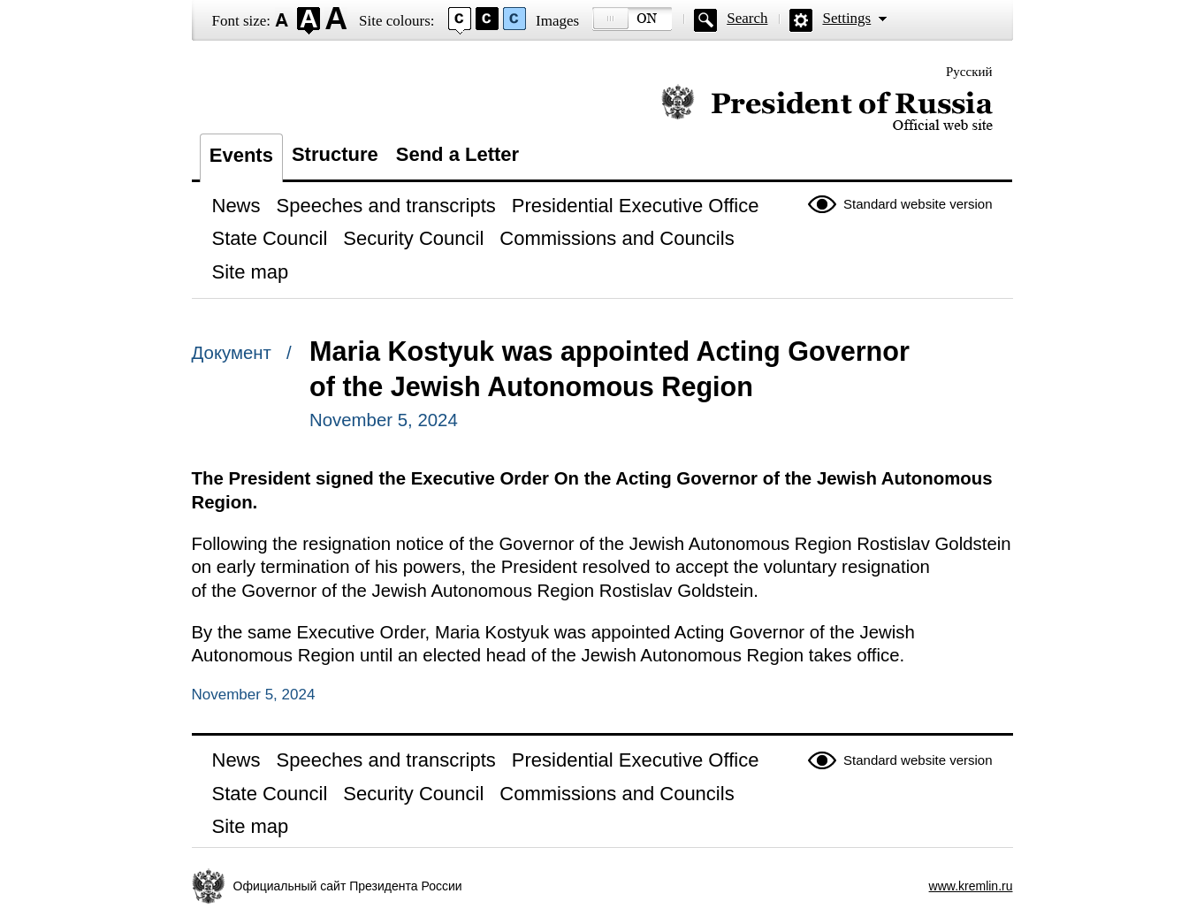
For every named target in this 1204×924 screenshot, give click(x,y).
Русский (969, 72)
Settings (846, 18)
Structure (335, 154)
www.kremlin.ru (971, 886)
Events (241, 155)
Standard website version (917, 203)
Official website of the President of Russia (827, 108)
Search (747, 18)
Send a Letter (457, 154)
